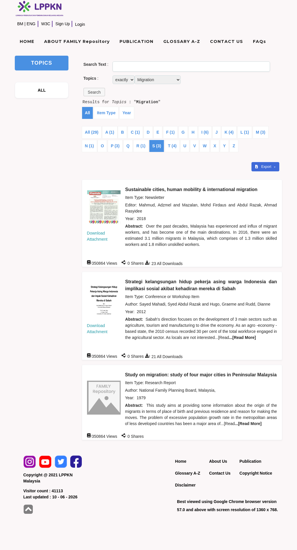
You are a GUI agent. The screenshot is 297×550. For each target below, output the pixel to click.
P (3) (115, 146)
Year (126, 112)
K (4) (228, 132)
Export (263, 167)
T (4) (172, 146)
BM (20, 23)
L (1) (244, 132)
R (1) (140, 146)
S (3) (156, 146)
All (87, 112)
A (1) (109, 132)
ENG (31, 23)
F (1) (170, 132)
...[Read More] (242, 337)
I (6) (205, 132)
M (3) (260, 132)
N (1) (89, 146)
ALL (42, 90)
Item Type (106, 112)
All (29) (92, 132)
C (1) (135, 132)
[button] (94, 92)
